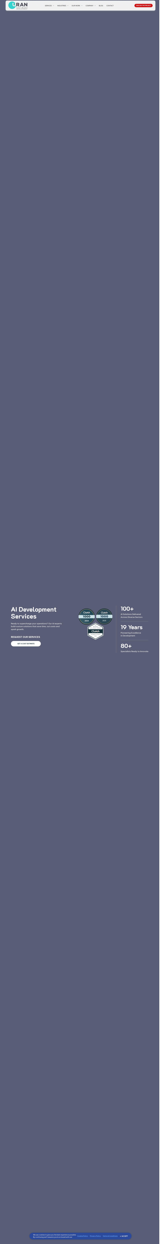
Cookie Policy (82, 1236)
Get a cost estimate (25, 644)
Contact (110, 6)
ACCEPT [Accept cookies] (125, 1236)
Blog (101, 6)
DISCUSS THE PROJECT (143, 5)
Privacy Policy (95, 1236)
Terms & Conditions (110, 1236)
